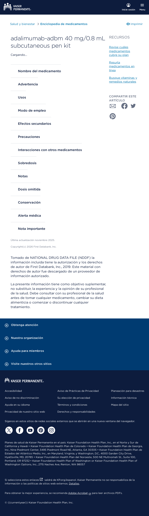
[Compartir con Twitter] (133, 106)
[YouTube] (29, 430)
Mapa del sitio (120, 404)
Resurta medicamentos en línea (122, 66)
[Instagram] (51, 430)
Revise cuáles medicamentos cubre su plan (119, 51)
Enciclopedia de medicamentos (63, 24)
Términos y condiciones (72, 404)
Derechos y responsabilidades (76, 411)
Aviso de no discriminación (22, 397)
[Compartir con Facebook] (123, 106)
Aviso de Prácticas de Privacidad (78, 390)
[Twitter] (8, 430)
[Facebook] (19, 430)
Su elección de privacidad (73, 397)
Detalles (74, 483)
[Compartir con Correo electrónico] (112, 106)
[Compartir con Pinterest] (112, 116)
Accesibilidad (13, 390)
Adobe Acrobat (79, 493)
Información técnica (124, 397)
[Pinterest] (40, 430)
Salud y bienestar (22, 24)
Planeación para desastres (127, 390)
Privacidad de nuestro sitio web (25, 411)
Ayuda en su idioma (17, 404)
